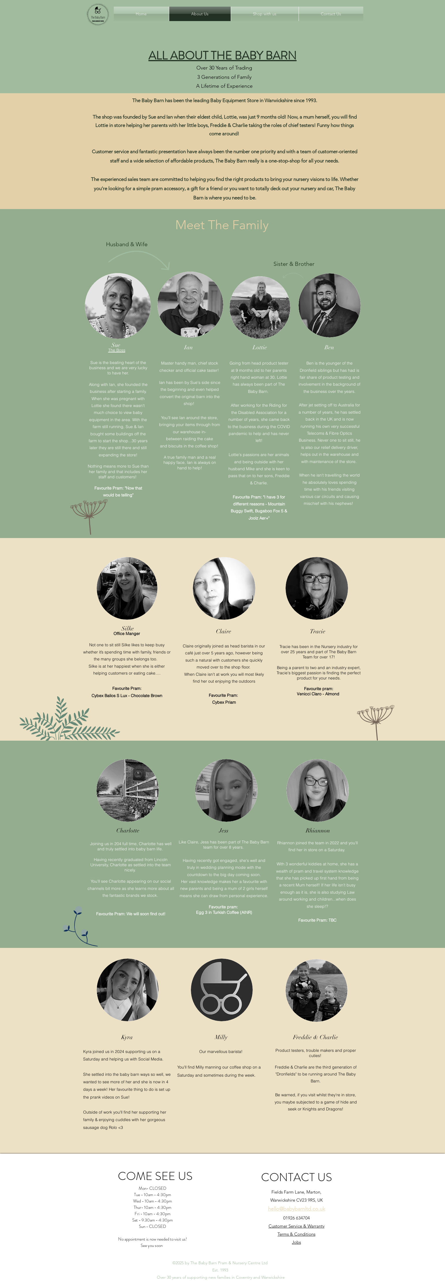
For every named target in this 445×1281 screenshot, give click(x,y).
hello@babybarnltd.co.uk (296, 1209)
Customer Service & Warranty (297, 1226)
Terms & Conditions (296, 1234)
